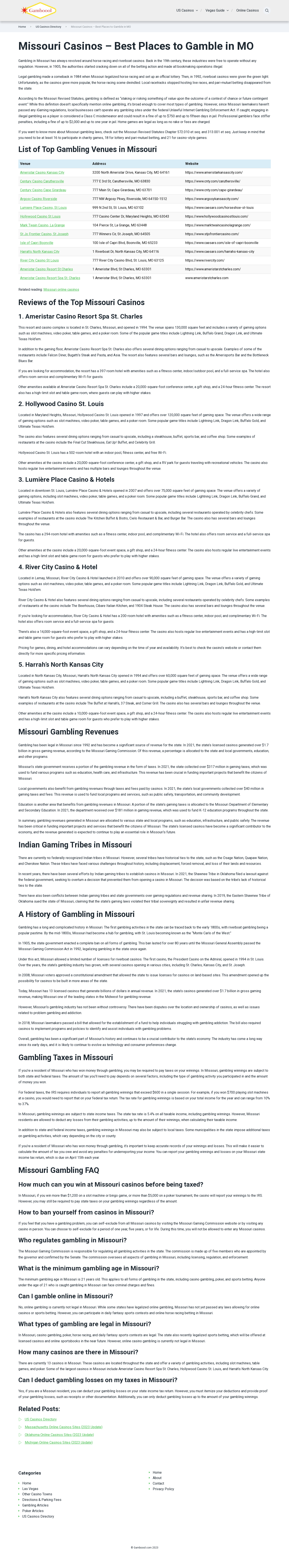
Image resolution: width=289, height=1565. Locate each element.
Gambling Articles (35, 1505)
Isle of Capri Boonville (36, 243)
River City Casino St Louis (39, 260)
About (157, 1478)
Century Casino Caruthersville (42, 181)
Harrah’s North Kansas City (39, 252)
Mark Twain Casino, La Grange (42, 225)
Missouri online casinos (61, 289)
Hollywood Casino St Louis (40, 216)
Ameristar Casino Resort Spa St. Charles (50, 278)
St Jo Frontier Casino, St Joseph (44, 234)
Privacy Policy (163, 1489)
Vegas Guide (215, 10)
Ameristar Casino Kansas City (42, 172)
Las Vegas (30, 1489)
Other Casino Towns (37, 1494)
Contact (158, 1483)
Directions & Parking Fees (41, 1500)
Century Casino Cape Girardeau (43, 190)
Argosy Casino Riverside (38, 199)
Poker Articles (33, 1511)
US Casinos (185, 10)
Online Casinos (247, 10)
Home (22, 26)
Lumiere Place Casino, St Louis (43, 208)
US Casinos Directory (48, 26)
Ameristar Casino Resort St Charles (46, 269)
